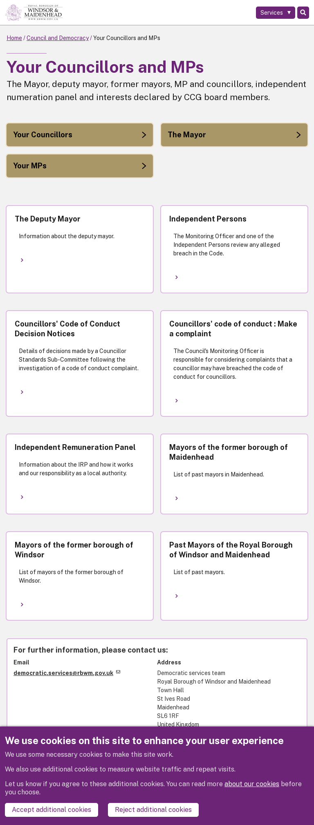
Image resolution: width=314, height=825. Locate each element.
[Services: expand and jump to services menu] (275, 13)
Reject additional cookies (153, 810)
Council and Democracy (58, 38)
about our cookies (251, 784)
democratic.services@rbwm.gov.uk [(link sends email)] (66, 673)
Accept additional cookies (51, 810)
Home (14, 38)
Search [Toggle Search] (303, 13)
